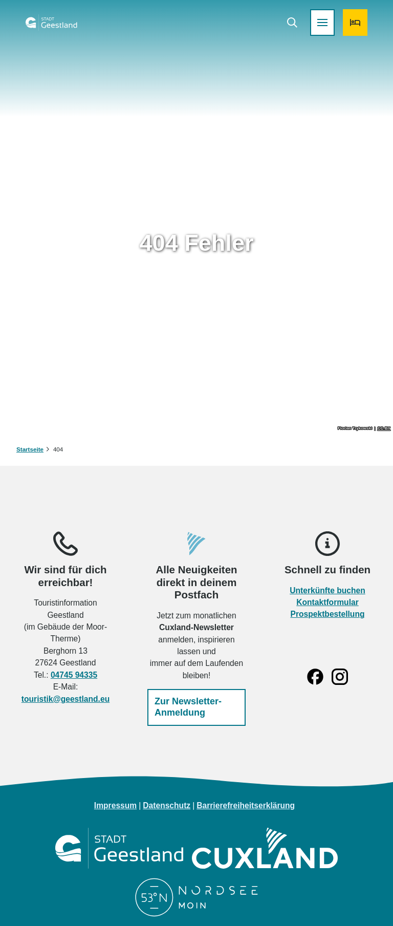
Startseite (29, 449)
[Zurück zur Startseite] (58, 29)
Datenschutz (166, 805)
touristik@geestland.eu (65, 698)
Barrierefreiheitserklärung (245, 805)
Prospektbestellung (328, 614)
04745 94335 (74, 674)
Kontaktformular (327, 602)
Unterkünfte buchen (327, 590)
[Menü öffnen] (315, 29)
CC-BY (384, 428)
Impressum (115, 805)
